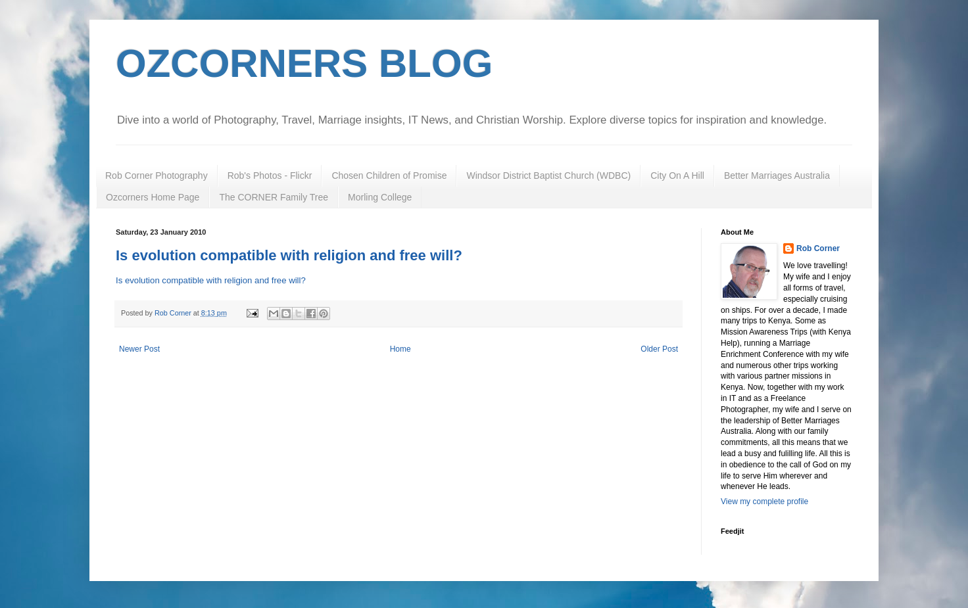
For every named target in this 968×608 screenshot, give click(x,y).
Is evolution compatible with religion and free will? (289, 255)
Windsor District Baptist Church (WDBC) (548, 175)
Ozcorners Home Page (152, 197)
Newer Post (139, 349)
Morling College (380, 197)
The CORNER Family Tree (273, 197)
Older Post (659, 349)
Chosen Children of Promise (389, 175)
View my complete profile (764, 501)
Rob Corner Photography (156, 175)
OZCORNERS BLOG (304, 63)
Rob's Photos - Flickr (270, 175)
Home (400, 349)
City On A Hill (677, 175)
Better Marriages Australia (777, 175)
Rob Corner (818, 248)
